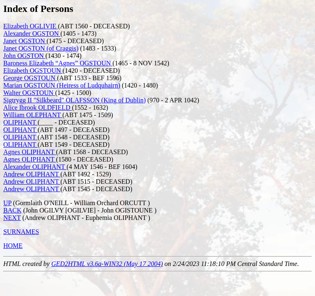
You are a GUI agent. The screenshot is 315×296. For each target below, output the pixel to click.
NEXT (12, 217)
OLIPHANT (20, 122)
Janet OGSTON (24, 40)
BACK (12, 210)
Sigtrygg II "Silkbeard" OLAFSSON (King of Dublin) (74, 100)
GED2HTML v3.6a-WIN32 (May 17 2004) (107, 263)
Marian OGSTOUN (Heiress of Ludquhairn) (61, 85)
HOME (13, 245)
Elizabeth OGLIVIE (30, 26)
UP (7, 202)
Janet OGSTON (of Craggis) (40, 48)
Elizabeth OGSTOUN (33, 70)
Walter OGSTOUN (29, 92)
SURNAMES (21, 231)
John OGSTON (24, 55)
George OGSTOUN (30, 77)
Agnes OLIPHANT (29, 151)
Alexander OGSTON (31, 33)
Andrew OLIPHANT (31, 174)
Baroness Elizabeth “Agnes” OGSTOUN (57, 63)
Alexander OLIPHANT (34, 166)
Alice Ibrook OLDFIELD (37, 107)
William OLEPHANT (32, 114)
